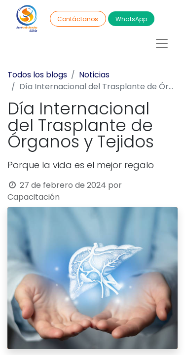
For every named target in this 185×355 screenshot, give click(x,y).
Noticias (94, 74)
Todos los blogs (37, 74)
